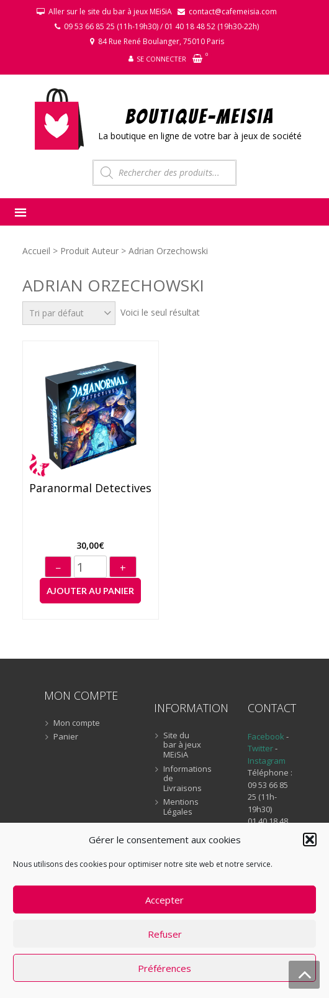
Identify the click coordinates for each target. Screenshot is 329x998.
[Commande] (68, 313)
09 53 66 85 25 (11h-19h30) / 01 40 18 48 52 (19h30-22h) (161, 26)
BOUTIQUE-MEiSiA (200, 116)
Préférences (164, 968)
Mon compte (76, 723)
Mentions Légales (181, 807)
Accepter (164, 900)
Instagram (267, 760)
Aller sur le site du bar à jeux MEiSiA (110, 11)
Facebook (266, 736)
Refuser (165, 934)
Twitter (261, 748)
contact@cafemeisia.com (233, 11)
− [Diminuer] (58, 568)
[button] (310, 839)
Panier (65, 737)
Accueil (36, 251)
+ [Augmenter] (123, 568)
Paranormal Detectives (90, 488)
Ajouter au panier (90, 590)
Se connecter (161, 58)
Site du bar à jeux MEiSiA (182, 745)
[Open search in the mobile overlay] (164, 172)
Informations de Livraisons (183, 779)
